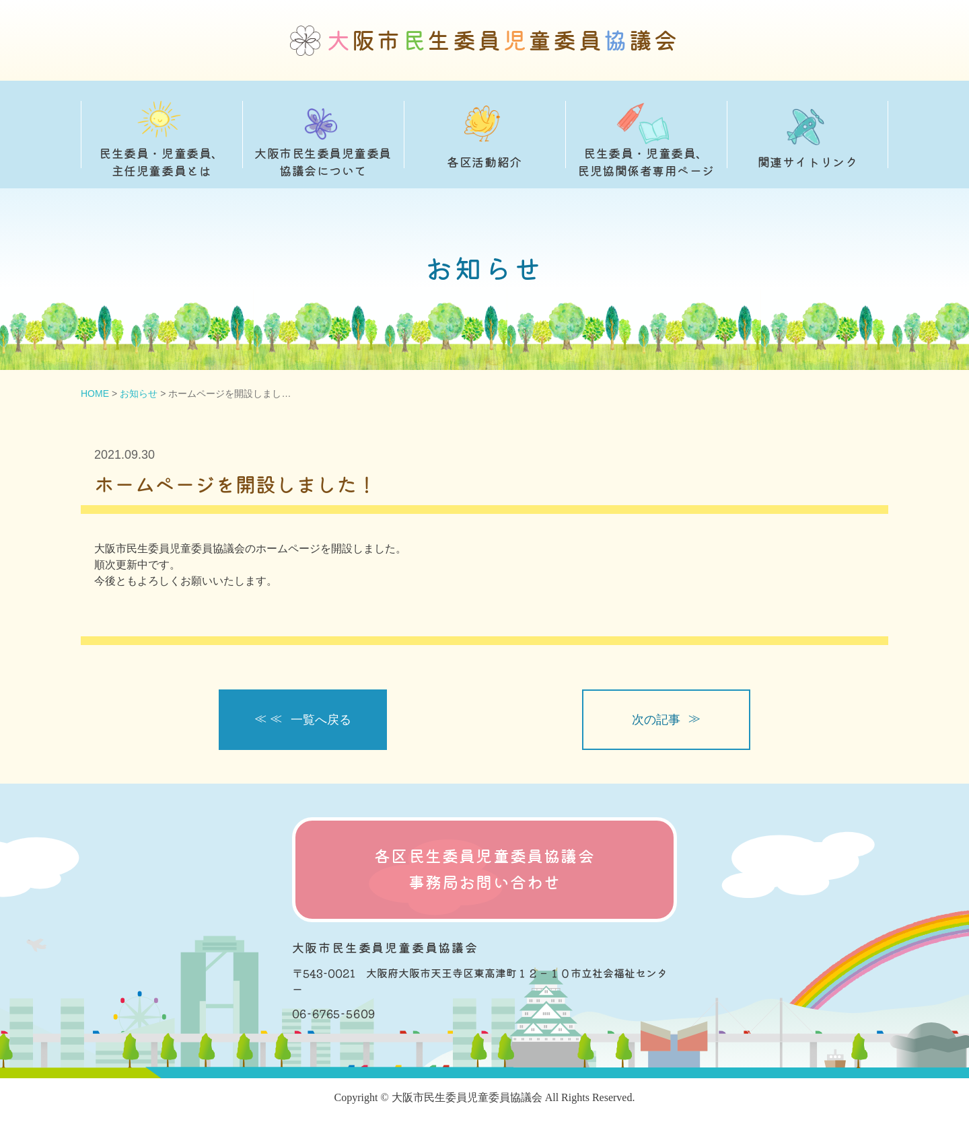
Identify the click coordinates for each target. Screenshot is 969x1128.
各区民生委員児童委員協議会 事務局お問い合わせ (484, 869)
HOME (95, 393)
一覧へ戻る (321, 719)
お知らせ (138, 393)
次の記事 (656, 719)
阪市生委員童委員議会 (503, 41)
